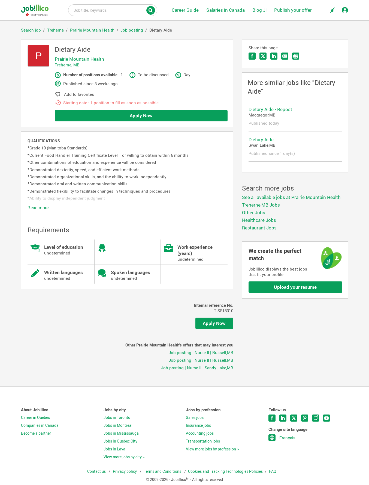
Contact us (97, 471)
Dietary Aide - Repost (270, 109)
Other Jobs (253, 212)
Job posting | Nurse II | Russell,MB (201, 352)
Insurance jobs (198, 425)
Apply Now (141, 115)
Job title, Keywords (112, 9)
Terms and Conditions (163, 471)
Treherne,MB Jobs (261, 205)
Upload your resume (295, 287)
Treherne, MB (67, 64)
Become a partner (36, 433)
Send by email (284, 56)
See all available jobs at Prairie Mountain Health (291, 197)
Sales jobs (195, 417)
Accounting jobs (200, 433)
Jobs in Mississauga (121, 433)
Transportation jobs (203, 441)
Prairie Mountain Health (79, 59)
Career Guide (185, 10)
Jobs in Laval (115, 449)
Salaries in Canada (225, 10)
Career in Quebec (35, 417)
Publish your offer (293, 10)
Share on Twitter (263, 56)
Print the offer (295, 56)
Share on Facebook (252, 56)
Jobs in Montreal (118, 425)
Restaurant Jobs (259, 228)
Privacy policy (125, 471)
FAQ (272, 471)
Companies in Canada (40, 425)
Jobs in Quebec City (120, 441)
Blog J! (259, 10)
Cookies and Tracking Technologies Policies (225, 471)
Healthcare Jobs (259, 220)
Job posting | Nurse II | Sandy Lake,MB (197, 367)
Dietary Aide (261, 139)
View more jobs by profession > (212, 449)
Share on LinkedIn (273, 56)
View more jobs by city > (124, 457)
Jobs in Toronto (117, 417)
